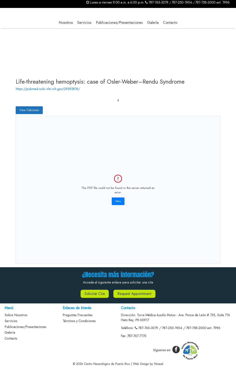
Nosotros (66, 22)
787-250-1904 (181, 2)
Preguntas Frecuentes (78, 315)
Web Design (141, 364)
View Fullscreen (29, 110)
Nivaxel (158, 364)
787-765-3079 (156, 2)
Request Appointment (134, 293)
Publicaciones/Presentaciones (119, 22)
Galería (153, 22)
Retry (118, 201)
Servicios (84, 22)
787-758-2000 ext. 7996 (212, 2)
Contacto (170, 22)
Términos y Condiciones (79, 321)
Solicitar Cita (95, 293)
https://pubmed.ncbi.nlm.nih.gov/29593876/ (48, 89)
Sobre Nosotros (16, 315)
